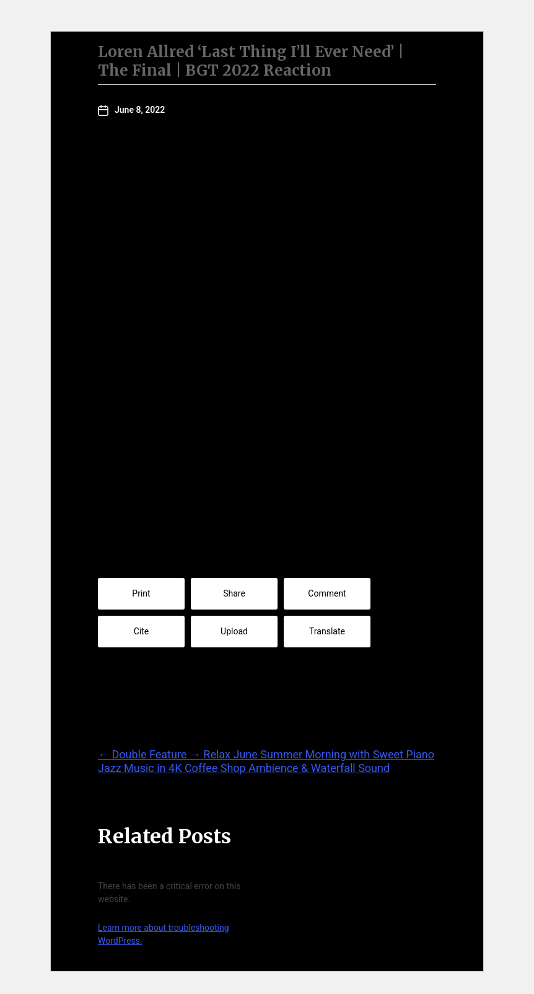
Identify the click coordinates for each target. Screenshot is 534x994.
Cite (141, 631)
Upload (234, 631)
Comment (327, 593)
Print (141, 593)
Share (234, 593)
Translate (327, 631)
